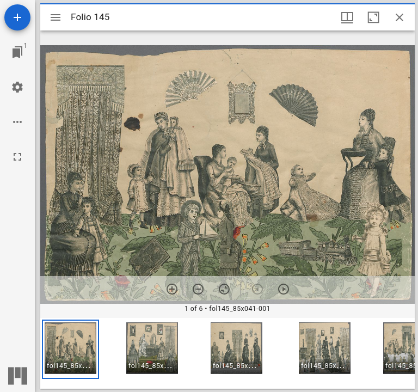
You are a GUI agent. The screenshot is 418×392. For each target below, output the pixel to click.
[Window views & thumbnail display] (347, 17)
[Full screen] (17, 157)
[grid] (227, 353)
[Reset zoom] (224, 289)
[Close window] (399, 17)
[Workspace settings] (17, 87)
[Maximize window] (373, 17)
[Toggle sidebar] (55, 17)
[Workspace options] (17, 122)
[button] (70, 349)
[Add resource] (17, 17)
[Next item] (284, 289)
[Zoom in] (172, 289)
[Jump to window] (17, 52)
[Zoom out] (198, 289)
